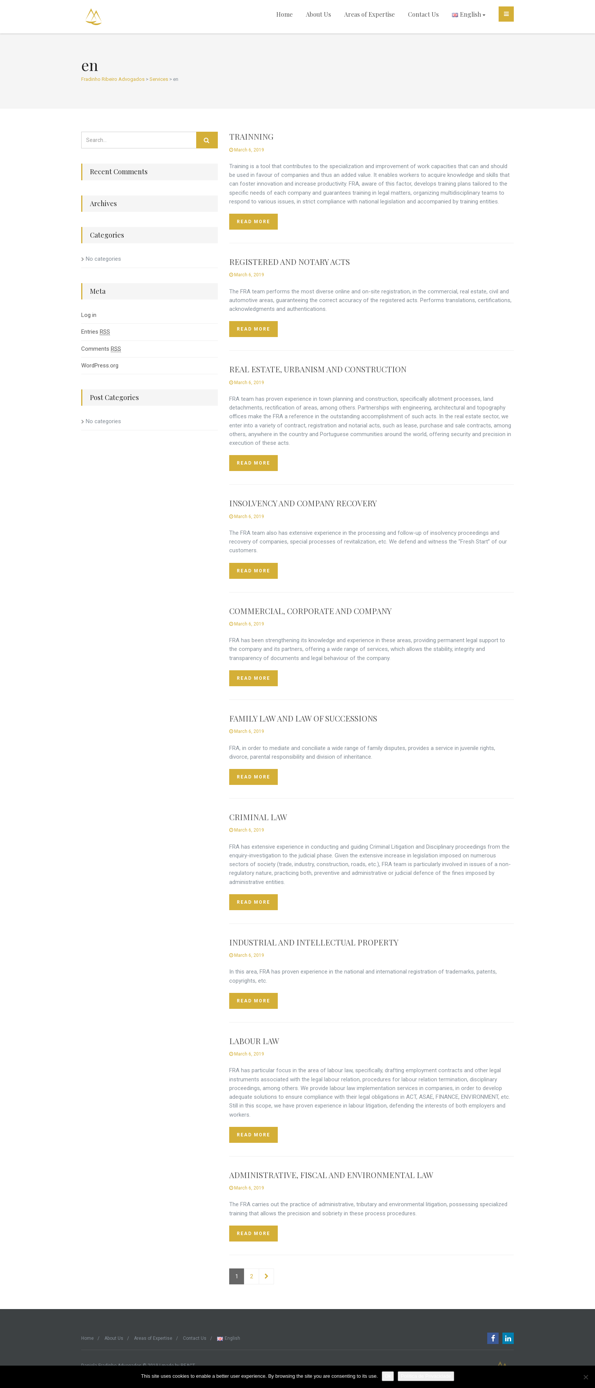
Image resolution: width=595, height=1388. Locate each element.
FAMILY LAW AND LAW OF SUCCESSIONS (303, 718)
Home (284, 14)
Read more (253, 221)
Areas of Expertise (369, 14)
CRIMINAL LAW (258, 816)
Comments (101, 349)
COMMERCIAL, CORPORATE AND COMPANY (310, 610)
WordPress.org (99, 365)
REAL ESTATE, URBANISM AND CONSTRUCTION (317, 369)
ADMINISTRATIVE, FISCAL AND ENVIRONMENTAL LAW (331, 1174)
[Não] (585, 1377)
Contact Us (423, 14)
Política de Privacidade (426, 1376)
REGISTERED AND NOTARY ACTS (289, 261)
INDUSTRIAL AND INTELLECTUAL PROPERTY (313, 942)
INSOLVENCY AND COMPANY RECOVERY (303, 503)
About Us (318, 14)
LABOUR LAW (254, 1040)
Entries (95, 332)
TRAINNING (251, 136)
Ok (388, 1376)
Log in (88, 315)
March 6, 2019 (246, 150)
